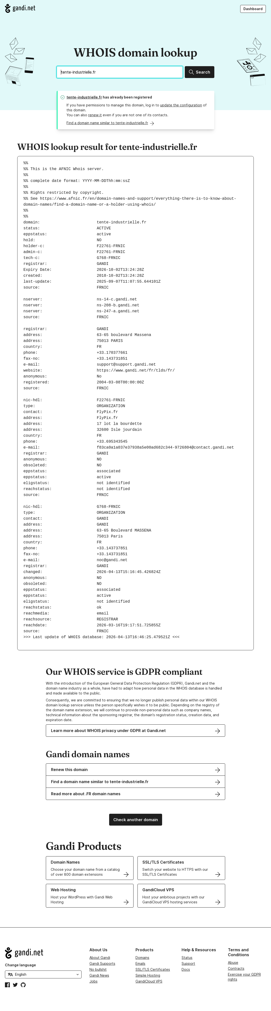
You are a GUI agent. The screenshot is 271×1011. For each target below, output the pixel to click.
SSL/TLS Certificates (153, 969)
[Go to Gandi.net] (20, 8)
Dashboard (253, 9)
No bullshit (98, 969)
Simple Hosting (148, 975)
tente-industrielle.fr (84, 97)
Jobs (93, 981)
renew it (95, 115)
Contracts (236, 968)
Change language (20, 965)
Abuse (233, 962)
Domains (142, 957)
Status (187, 957)
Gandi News (99, 975)
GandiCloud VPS (149, 981)
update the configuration (181, 105)
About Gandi (99, 957)
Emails (140, 963)
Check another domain (135, 819)
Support (188, 963)
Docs (186, 969)
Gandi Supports (102, 963)
